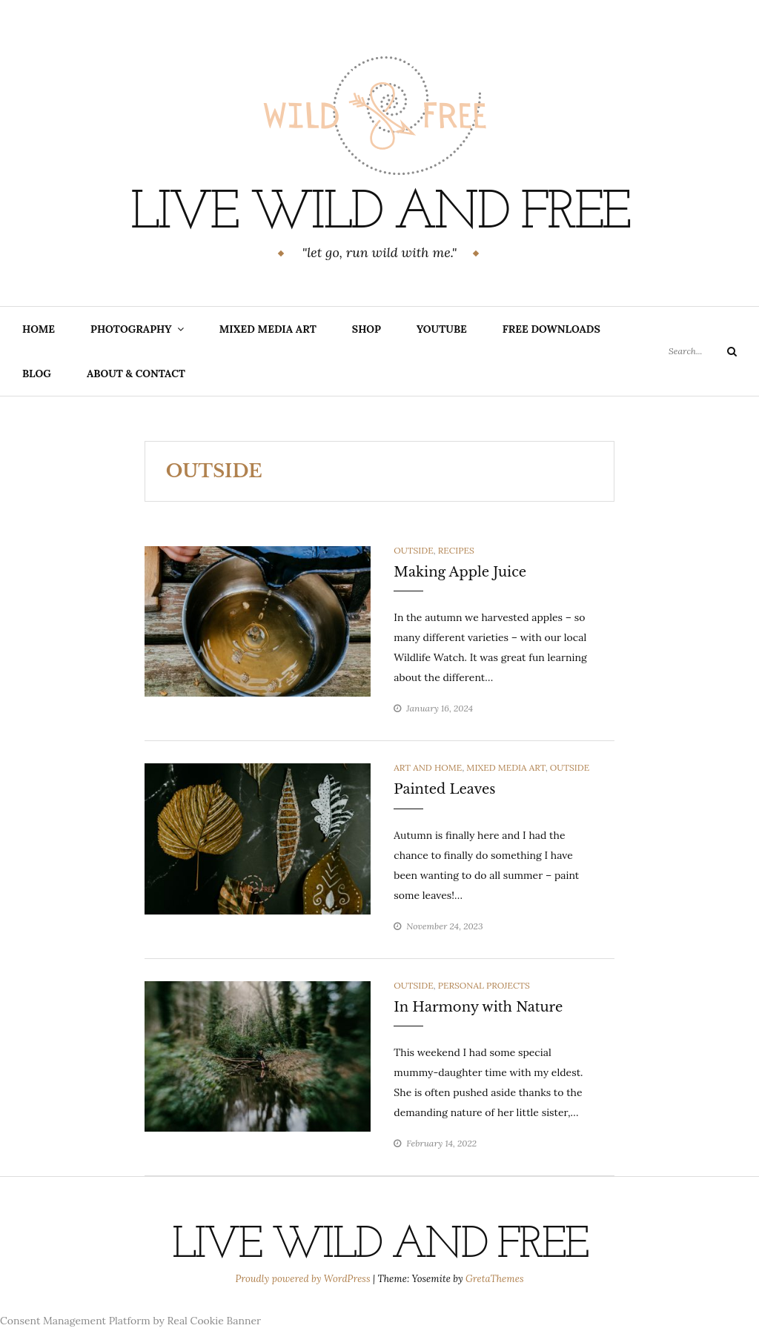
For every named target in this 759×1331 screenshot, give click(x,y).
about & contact (136, 373)
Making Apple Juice (460, 572)
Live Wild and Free (379, 214)
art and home (428, 767)
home (38, 329)
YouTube (442, 329)
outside (413, 550)
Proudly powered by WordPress (304, 1278)
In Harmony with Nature (478, 1007)
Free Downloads (551, 329)
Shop (366, 329)
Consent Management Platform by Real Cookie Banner (130, 1320)
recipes (456, 550)
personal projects (484, 985)
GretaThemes (494, 1278)
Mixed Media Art (267, 329)
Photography (131, 329)
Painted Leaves (444, 789)
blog (36, 373)
